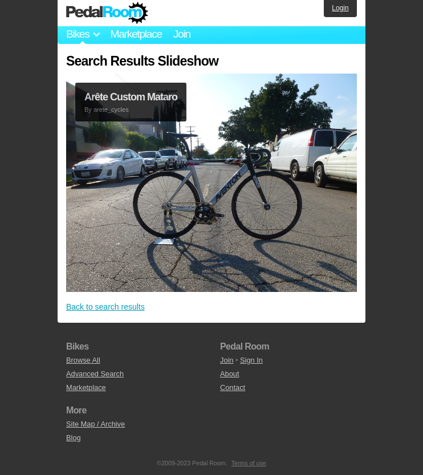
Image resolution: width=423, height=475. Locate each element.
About (229, 374)
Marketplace (135, 34)
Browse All (83, 360)
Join (181, 34)
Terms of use (248, 463)
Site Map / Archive (95, 424)
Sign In (251, 360)
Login (340, 8)
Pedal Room (107, 13)
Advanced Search (95, 374)
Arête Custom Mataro (130, 97)
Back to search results (105, 306)
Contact (232, 387)
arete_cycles (111, 109)
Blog (73, 437)
